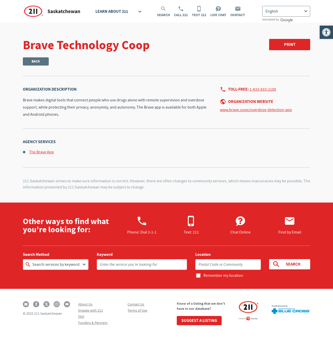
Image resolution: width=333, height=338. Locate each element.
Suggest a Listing (199, 320)
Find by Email (289, 225)
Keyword (105, 254)
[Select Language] (286, 11)
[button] (326, 32)
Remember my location (223, 275)
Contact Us (136, 304)
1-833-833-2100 (263, 89)
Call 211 (181, 11)
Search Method (36, 254)
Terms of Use (137, 310)
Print (290, 44)
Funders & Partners (92, 322)
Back (36, 61)
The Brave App (41, 152)
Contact (237, 11)
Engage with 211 (90, 310)
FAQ (81, 316)
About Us (85, 304)
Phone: (141, 225)
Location (203, 254)
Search (163, 11)
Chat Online (240, 225)
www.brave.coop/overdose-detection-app (256, 109)
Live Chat (218, 11)
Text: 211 (191, 225)
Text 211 (199, 11)
